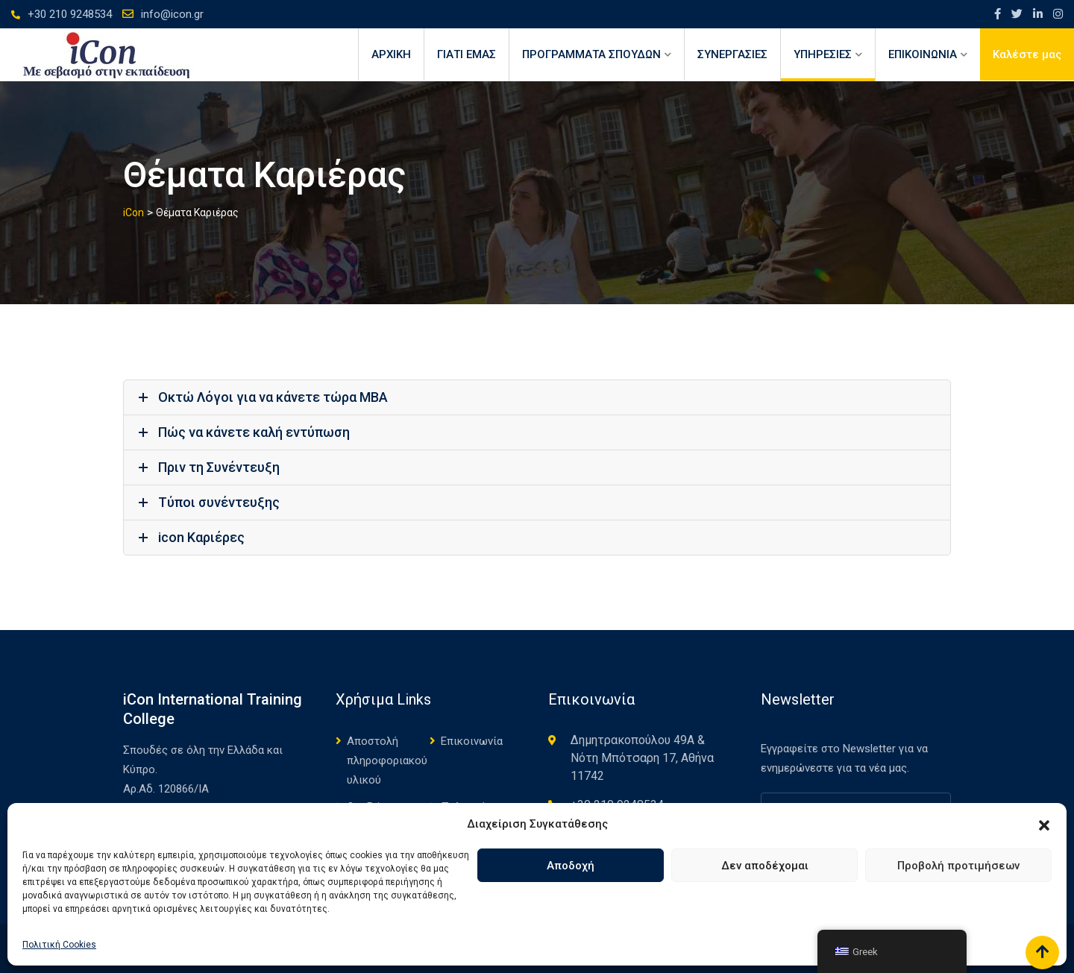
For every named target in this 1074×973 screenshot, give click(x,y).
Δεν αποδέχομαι (764, 865)
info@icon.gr (172, 14)
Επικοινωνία (472, 741)
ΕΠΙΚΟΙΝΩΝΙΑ (922, 54)
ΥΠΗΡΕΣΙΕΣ (823, 54)
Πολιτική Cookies (59, 944)
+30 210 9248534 (70, 14)
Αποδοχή (570, 865)
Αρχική (391, 54)
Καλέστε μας (1027, 54)
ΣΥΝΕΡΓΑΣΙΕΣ (732, 54)
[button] (1044, 823)
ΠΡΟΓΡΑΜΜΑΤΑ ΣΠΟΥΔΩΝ (591, 54)
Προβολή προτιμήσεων (958, 865)
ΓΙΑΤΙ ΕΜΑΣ (466, 54)
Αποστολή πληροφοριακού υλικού (387, 760)
